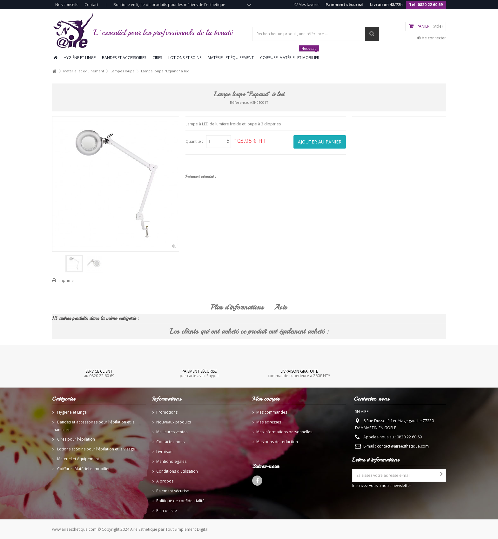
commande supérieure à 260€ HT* (299, 373)
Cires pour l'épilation (75, 439)
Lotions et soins (184, 57)
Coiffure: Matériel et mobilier (289, 55)
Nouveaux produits (173, 422)
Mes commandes (271, 412)
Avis (280, 307)
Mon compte (265, 398)
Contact (91, 4)
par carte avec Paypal (199, 373)
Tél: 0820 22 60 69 (426, 4)
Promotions (167, 412)
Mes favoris (306, 4)
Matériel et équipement (231, 57)
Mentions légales (171, 461)
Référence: (239, 102)
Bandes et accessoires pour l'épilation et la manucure (93, 425)
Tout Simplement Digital (186, 529)
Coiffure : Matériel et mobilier (83, 468)
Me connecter (431, 38)
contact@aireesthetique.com (403, 446)
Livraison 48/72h (386, 4)
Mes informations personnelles (284, 432)
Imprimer (66, 280)
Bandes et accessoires (124, 57)
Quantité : (194, 141)
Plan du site (166, 510)
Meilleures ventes (171, 432)
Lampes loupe (123, 71)
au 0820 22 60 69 (99, 373)
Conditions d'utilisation (177, 471)
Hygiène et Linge (71, 412)
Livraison (164, 451)
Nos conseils (66, 4)
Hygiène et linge (80, 57)
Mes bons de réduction (277, 441)
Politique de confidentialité (180, 500)
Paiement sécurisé (345, 4)
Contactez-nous (170, 441)
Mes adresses (268, 422)
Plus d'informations (237, 307)
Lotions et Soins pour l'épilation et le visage (95, 449)
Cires (157, 57)
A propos (164, 481)
